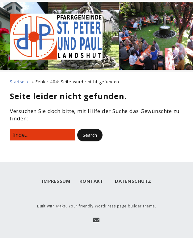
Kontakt (91, 181)
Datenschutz (131, 181)
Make (61, 206)
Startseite (20, 82)
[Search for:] (42, 134)
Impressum (56, 181)
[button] (90, 135)
